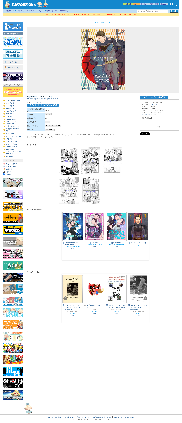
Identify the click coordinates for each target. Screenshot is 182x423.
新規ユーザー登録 (51, 11)
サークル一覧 (12, 68)
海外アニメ (10, 114)
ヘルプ (50, 417)
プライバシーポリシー (83, 417)
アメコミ (9, 116)
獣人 (13, 100)
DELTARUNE (11, 124)
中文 (151, 4)
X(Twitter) (9, 172)
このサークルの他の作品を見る (154, 97)
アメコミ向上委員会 (72, 311)
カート (136, 4)
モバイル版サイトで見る (103, 23)
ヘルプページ (20, 11)
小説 (12, 133)
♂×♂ (47, 122)
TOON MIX (10, 149)
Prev (65, 236)
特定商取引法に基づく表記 (102, 417)
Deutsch (164, 4)
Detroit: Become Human (72, 246)
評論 (7, 133)
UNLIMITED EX (11, 147)
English (144, 4)
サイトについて (11, 164)
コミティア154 (11, 144)
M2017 (95, 309)
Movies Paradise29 (53, 126)
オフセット (50, 130)
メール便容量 (146, 114)
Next (145, 236)
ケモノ (8, 100)
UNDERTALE (11, 121)
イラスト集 (10, 106)
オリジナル (10, 103)
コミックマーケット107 (13, 136)
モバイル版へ (129, 417)
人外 (18, 100)
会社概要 (58, 417)
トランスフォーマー (13, 126)
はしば (48, 114)
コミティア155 (11, 141)
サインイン (128, 4)
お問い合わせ (64, 11)
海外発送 (35, 11)
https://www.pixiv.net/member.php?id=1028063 (43, 99)
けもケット (10, 139)
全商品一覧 (11, 62)
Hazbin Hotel (11, 119)
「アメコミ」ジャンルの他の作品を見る (42, 105)
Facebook (9, 174)
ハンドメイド (11, 111)
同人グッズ (10, 108)
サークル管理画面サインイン (13, 34)
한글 (156, 4)
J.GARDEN (10, 156)
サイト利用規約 (68, 417)
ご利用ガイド (10, 11)
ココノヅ (154, 104)
